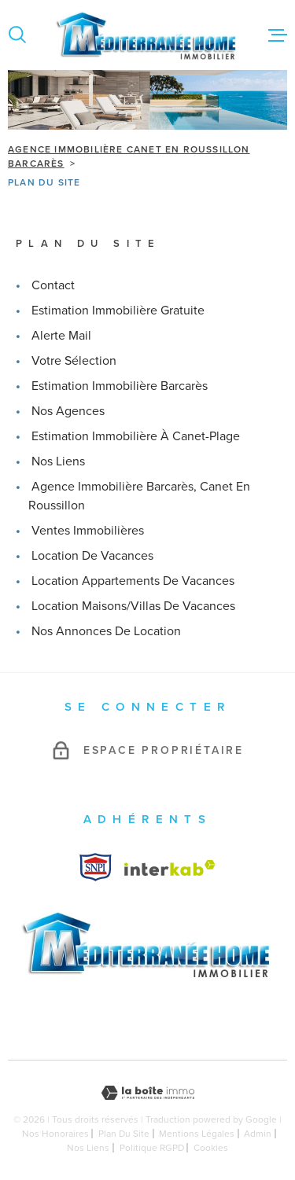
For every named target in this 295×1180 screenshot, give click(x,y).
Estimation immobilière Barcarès (119, 386)
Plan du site (123, 1134)
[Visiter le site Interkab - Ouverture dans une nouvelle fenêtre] (95, 867)
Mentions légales (196, 1134)
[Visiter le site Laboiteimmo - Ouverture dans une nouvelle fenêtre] (147, 1093)
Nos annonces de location (106, 631)
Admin (257, 1134)
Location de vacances (92, 555)
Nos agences (68, 411)
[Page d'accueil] (147, 35)
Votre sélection (73, 360)
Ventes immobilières (87, 530)
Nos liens (58, 461)
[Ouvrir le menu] (277, 34)
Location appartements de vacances (132, 581)
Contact (53, 285)
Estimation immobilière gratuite (118, 310)
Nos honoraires (55, 1134)
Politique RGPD (152, 1148)
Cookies (211, 1147)
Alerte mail (61, 335)
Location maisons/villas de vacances (133, 606)
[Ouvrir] (17, 34)
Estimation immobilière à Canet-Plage (135, 436)
